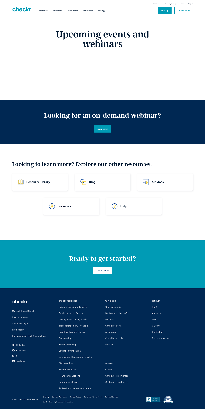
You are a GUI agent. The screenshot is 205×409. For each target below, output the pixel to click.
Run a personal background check (29, 335)
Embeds (109, 344)
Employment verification (71, 313)
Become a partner (161, 338)
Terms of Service (111, 397)
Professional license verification (75, 388)
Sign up (164, 10)
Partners (109, 319)
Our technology (113, 306)
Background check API (116, 313)
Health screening (67, 344)
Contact (109, 369)
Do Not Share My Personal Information (58, 402)
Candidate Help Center (116, 375)
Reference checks (67, 369)
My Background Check (23, 310)
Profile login (18, 329)
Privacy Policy (75, 397)
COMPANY (156, 301)
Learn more (102, 129)
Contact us (157, 331)
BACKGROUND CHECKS (68, 301)
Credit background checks (72, 331)
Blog (154, 306)
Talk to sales (184, 10)
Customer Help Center (116, 382)
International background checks (75, 357)
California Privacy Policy (93, 397)
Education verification (70, 350)
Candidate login (20, 323)
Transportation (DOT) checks (73, 325)
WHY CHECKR (110, 301)
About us (156, 313)
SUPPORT (109, 363)
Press (155, 319)
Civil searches (66, 363)
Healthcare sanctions (69, 375)
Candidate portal (113, 325)
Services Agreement (59, 397)
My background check (177, 4)
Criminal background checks (73, 306)
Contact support (159, 4)
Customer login (20, 317)
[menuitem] (44, 10)
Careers (156, 325)
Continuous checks (68, 382)
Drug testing (65, 338)
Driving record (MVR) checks (73, 319)
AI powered (110, 331)
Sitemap (46, 397)
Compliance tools (114, 338)
